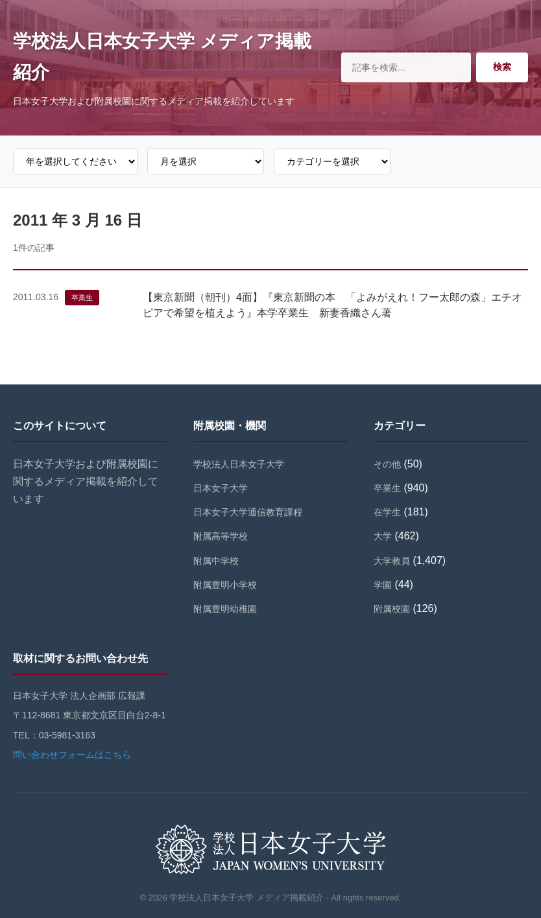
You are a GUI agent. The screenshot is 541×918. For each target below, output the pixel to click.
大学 (383, 536)
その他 (387, 464)
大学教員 (392, 561)
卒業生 (82, 297)
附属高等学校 (220, 536)
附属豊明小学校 (225, 585)
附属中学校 (216, 561)
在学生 (387, 512)
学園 (383, 585)
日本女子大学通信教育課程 (247, 512)
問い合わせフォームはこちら (72, 754)
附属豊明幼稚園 (225, 609)
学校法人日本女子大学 (238, 464)
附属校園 (392, 609)
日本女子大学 (220, 488)
